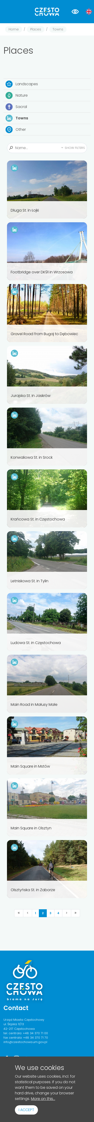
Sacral (16, 107)
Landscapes (21, 84)
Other (15, 129)
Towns (58, 29)
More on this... (43, 1098)
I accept (26, 1109)
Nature (16, 95)
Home (14, 29)
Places (35, 29)
